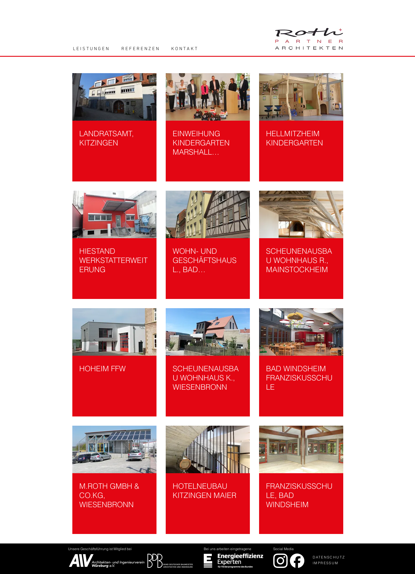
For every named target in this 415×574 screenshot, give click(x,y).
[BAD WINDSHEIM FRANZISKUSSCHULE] (301, 332)
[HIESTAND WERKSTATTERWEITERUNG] (114, 214)
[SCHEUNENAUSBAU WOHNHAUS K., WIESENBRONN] (208, 332)
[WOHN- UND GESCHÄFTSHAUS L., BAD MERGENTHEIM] (208, 214)
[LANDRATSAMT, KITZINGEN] (114, 97)
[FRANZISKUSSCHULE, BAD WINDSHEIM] (301, 449)
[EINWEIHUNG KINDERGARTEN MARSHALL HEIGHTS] (208, 97)
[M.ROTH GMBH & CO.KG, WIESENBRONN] (114, 449)
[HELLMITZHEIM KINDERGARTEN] (301, 97)
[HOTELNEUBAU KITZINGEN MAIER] (208, 449)
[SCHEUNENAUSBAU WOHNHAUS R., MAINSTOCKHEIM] (301, 214)
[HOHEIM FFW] (114, 332)
